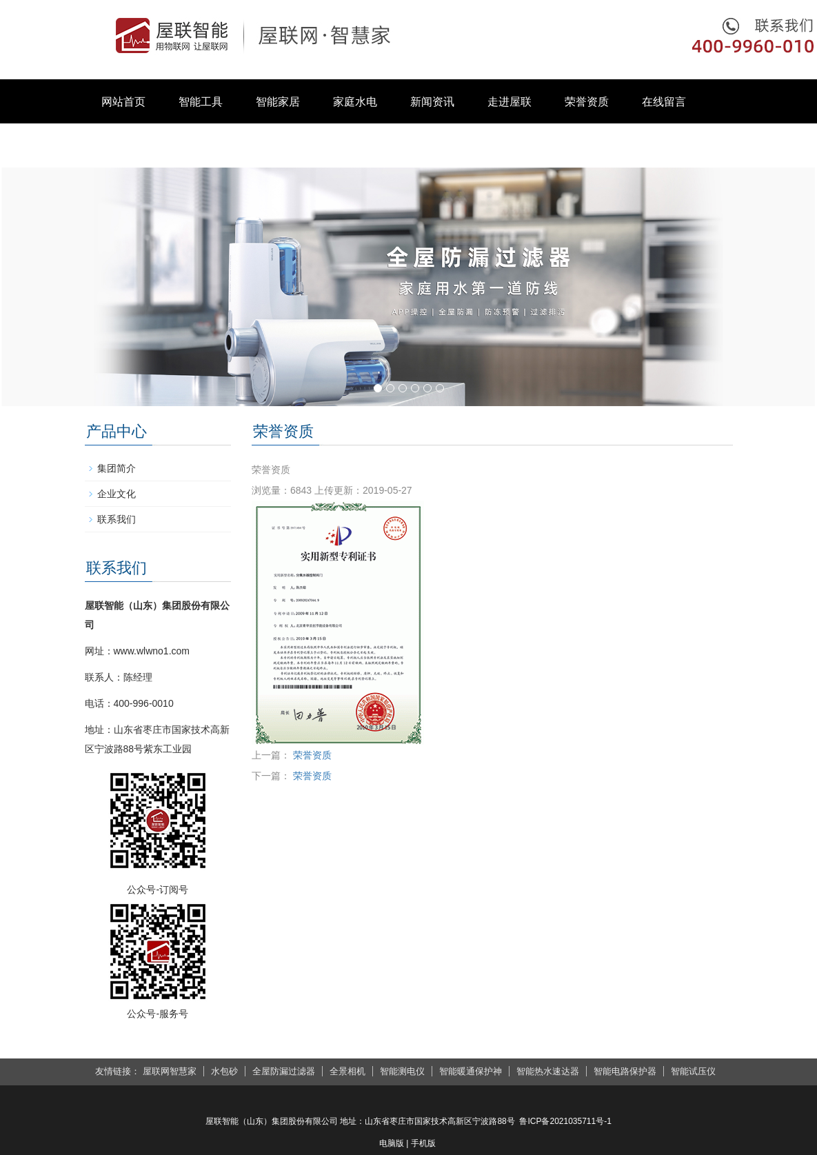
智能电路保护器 (625, 1071)
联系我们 (123, 146)
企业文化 (116, 493)
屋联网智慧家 (169, 1071)
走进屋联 (509, 102)
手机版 (423, 1143)
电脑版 (391, 1143)
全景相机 (347, 1071)
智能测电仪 (402, 1071)
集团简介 (116, 468)
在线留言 (664, 102)
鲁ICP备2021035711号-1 (565, 1121)
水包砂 (224, 1071)
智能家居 (278, 102)
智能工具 (201, 102)
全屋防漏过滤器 (283, 1071)
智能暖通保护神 (470, 1071)
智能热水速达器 (547, 1071)
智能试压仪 (693, 1071)
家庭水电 (355, 102)
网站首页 (123, 102)
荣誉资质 (587, 102)
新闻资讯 (432, 102)
